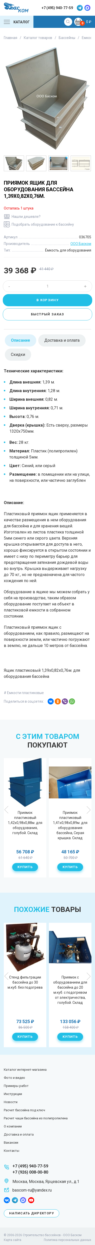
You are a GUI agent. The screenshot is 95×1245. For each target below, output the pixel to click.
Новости (10, 1102)
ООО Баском (80, 243)
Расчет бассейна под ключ (24, 1110)
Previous (7, 810)
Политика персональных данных (67, 1240)
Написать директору (31, 1213)
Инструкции (13, 1094)
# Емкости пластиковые (24, 693)
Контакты (11, 1151)
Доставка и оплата (19, 1134)
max (87, 8)
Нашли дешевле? (26, 217)
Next (88, 810)
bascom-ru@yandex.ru (32, 1190)
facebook (7, 1200)
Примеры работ (16, 1086)
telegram (80, 8)
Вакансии (11, 1142)
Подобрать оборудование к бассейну (43, 224)
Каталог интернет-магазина (25, 1069)
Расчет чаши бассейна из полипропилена (36, 1118)
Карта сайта (12, 1240)
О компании (13, 1126)
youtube (31, 1200)
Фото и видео (14, 1078)
